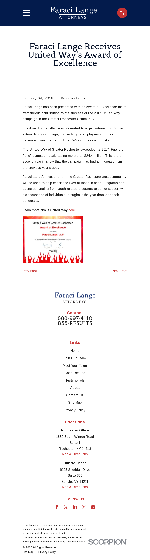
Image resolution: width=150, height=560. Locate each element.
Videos (75, 387)
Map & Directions (75, 454)
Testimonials (75, 380)
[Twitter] (66, 507)
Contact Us (75, 395)
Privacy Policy (75, 410)
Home (75, 351)
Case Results (75, 373)
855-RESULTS (75, 323)
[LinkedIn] (75, 507)
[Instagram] (84, 507)
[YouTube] (93, 507)
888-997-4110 (75, 318)
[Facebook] (56, 507)
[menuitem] (28, 552)
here (71, 210)
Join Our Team (75, 358)
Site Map (75, 402)
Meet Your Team (75, 365)
